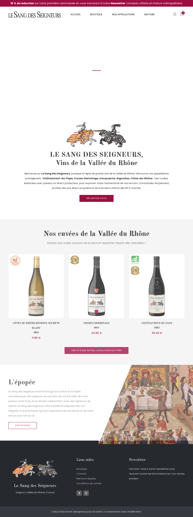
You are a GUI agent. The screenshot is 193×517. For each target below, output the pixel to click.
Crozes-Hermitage (96, 331)
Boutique (96, 14)
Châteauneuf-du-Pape (156, 331)
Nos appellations (123, 14)
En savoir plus (96, 198)
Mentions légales (86, 478)
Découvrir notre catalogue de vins (96, 359)
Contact (81, 473)
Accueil (76, 14)
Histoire (149, 14)
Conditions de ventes (89, 483)
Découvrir (22, 434)
